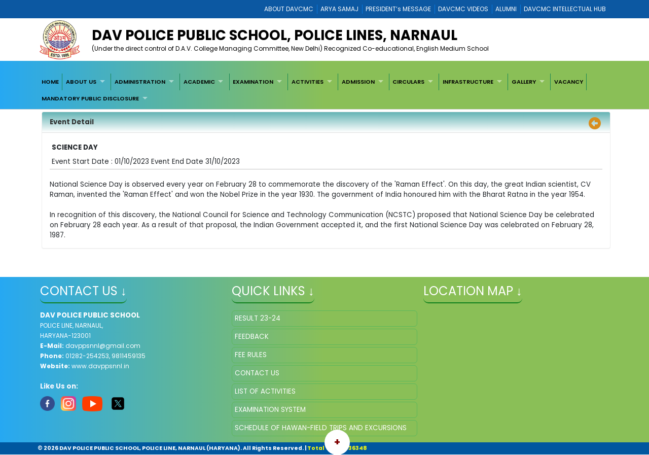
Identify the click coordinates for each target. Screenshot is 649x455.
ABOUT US (81, 82)
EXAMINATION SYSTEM (270, 409)
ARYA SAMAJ (339, 9)
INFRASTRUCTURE (468, 82)
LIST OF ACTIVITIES (265, 391)
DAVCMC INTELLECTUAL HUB (565, 9)
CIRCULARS (408, 82)
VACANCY (568, 82)
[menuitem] (50, 82)
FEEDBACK (252, 336)
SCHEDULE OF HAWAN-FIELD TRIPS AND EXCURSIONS (321, 428)
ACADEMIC (199, 82)
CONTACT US (257, 373)
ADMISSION (358, 82)
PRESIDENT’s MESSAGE (398, 9)
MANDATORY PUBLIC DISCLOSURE (90, 98)
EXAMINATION (253, 82)
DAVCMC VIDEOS (463, 9)
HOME (50, 82)
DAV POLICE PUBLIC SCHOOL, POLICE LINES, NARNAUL (274, 35)
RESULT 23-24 (257, 318)
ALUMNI (506, 9)
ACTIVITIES (307, 82)
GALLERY (524, 82)
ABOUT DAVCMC (288, 9)
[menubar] (324, 90)
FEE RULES (251, 355)
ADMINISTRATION (140, 82)
